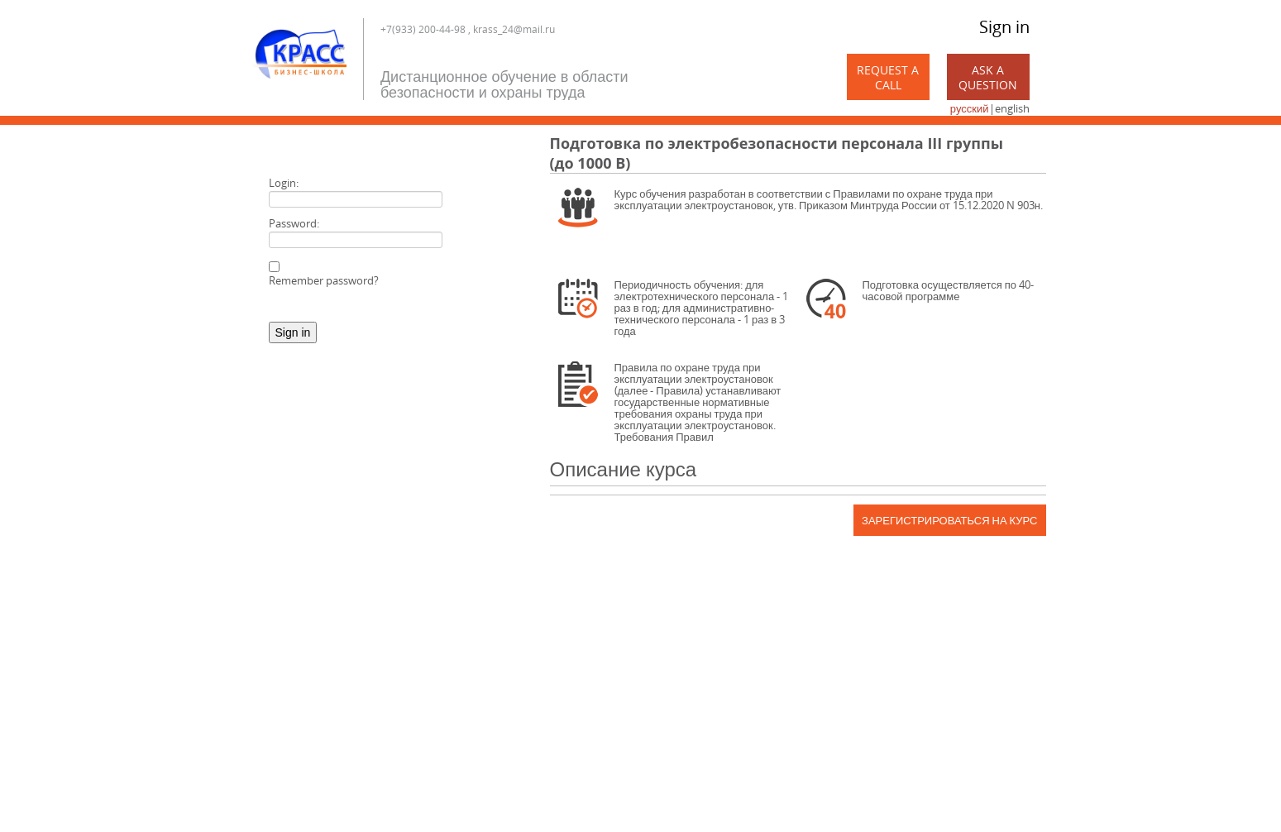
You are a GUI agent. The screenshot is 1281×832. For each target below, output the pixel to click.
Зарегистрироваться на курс (949, 520)
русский (969, 108)
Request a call (888, 77)
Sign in (1004, 27)
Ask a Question (987, 77)
